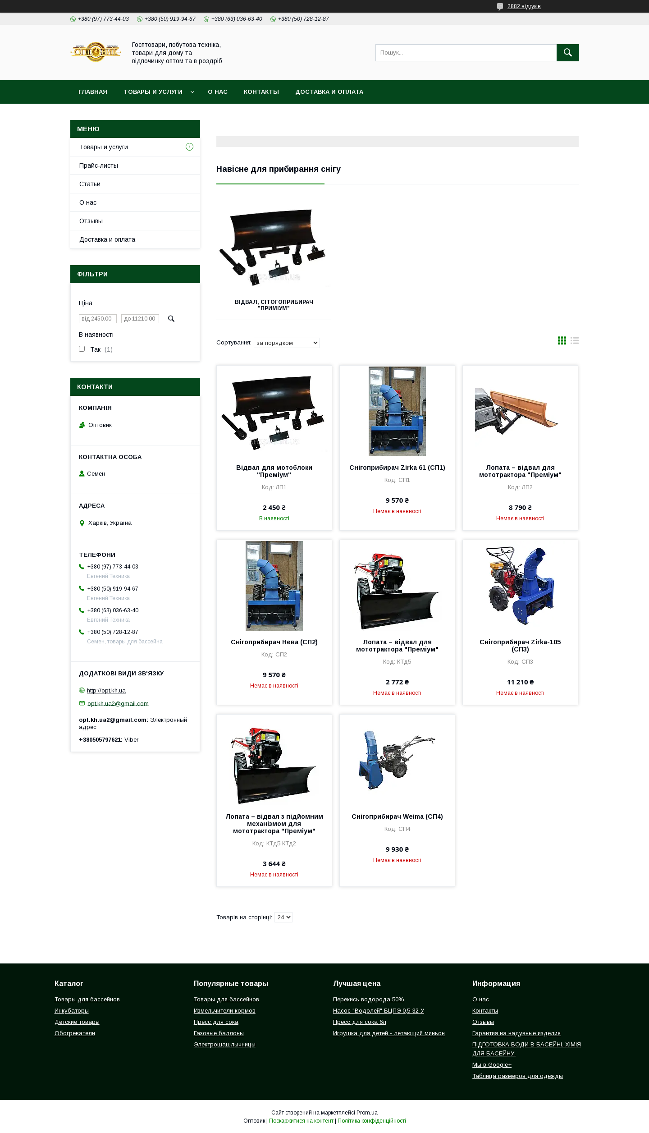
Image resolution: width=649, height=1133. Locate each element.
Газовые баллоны (219, 1033)
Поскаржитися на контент (301, 1121)
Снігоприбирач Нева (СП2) (274, 642)
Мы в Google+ (492, 1064)
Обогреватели (75, 1033)
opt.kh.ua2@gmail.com (118, 703)
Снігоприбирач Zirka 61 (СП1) (397, 467)
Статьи (90, 184)
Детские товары (77, 1021)
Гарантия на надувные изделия (516, 1033)
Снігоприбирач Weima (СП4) (397, 816)
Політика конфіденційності (372, 1121)
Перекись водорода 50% (368, 999)
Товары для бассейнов (87, 999)
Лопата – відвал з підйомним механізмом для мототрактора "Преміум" (274, 824)
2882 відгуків (524, 6)
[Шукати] (568, 52)
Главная (92, 91)
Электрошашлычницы (225, 1044)
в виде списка (575, 342)
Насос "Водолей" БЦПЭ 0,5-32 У (378, 1010)
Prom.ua (367, 1113)
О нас (218, 91)
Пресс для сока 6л (359, 1021)
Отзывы (91, 221)
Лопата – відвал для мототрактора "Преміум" (520, 471)
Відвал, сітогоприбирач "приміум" (273, 305)
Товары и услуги (153, 91)
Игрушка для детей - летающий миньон (389, 1033)
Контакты (261, 91)
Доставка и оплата (329, 91)
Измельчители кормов (225, 1010)
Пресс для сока (216, 1021)
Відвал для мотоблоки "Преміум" (274, 471)
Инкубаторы (72, 1010)
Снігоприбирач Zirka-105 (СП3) (520, 645)
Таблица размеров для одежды (517, 1076)
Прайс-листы (98, 165)
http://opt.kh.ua (106, 690)
